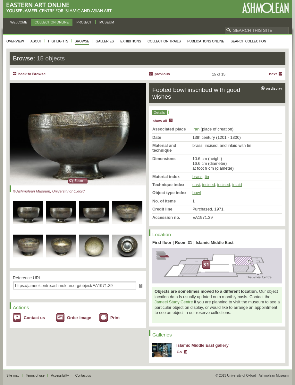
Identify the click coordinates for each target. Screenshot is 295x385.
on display (274, 88)
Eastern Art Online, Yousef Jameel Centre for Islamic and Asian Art (60, 8)
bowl (196, 192)
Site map (12, 375)
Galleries (105, 41)
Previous (162, 74)
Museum (106, 22)
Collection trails (164, 41)
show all (160, 121)
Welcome (18, 22)
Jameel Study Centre (174, 302)
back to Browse (32, 74)
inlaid (237, 184)
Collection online (52, 22)
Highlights (58, 41)
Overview (15, 41)
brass (197, 176)
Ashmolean (265, 8)
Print (115, 317)
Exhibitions (130, 41)
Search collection (248, 41)
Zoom (79, 181)
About (36, 41)
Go (179, 352)
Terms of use (35, 375)
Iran (195, 129)
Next (273, 74)
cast (196, 184)
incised (208, 184)
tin (207, 176)
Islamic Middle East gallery (202, 345)
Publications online (205, 41)
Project (84, 22)
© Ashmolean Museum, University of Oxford (49, 191)
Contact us (34, 317)
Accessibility (60, 375)
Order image (79, 317)
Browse (82, 41)
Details (159, 112)
